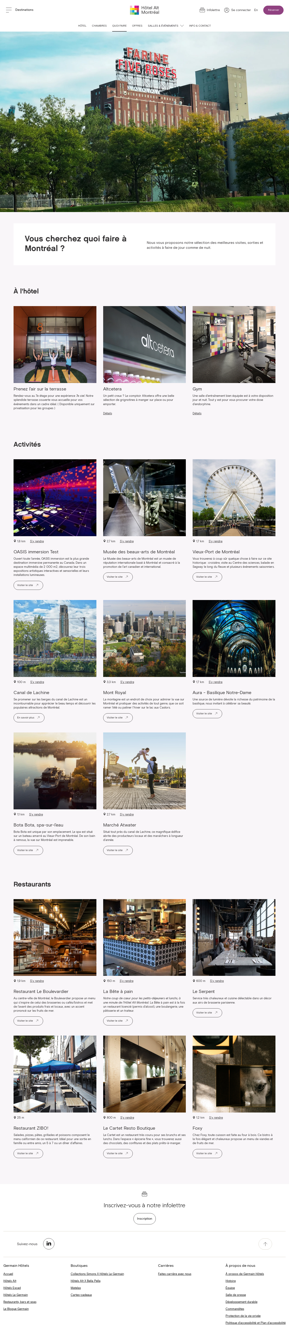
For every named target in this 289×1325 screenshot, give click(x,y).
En (256, 10)
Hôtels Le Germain (15, 1295)
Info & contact (200, 26)
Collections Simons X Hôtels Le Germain (97, 1274)
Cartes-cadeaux (81, 1295)
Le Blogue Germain (16, 1309)
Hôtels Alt (9, 1281)
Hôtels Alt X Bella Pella (85, 1281)
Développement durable (241, 1302)
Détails (107, 413)
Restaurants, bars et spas (19, 1302)
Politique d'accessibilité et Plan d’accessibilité (256, 1323)
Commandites (235, 1309)
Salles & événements (166, 26)
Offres (137, 26)
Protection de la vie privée (243, 1316)
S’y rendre (37, 541)
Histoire (231, 1281)
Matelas (76, 1288)
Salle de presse (236, 1295)
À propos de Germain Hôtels (245, 1274)
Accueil (8, 1274)
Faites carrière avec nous (174, 1274)
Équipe (230, 1288)
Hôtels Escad (12, 1288)
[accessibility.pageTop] (265, 1244)
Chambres (99, 26)
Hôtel (82, 26)
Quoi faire (119, 26)
